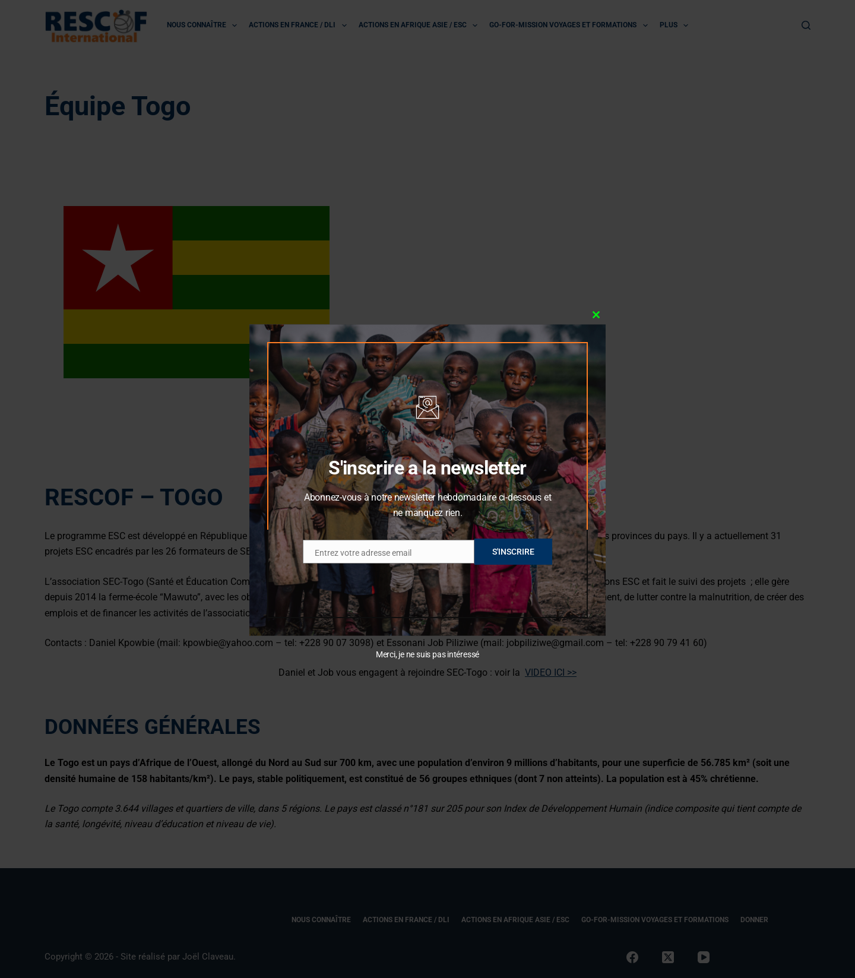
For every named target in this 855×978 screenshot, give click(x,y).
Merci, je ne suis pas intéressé (427, 654)
